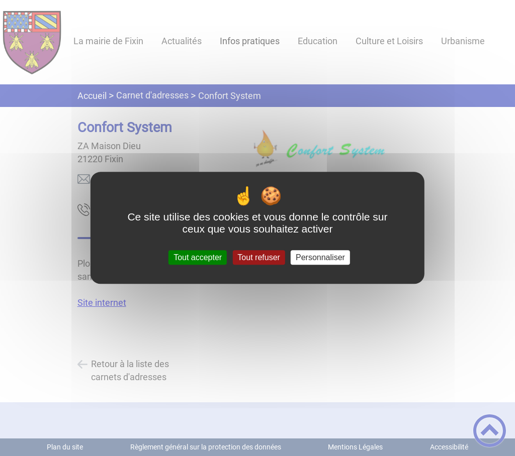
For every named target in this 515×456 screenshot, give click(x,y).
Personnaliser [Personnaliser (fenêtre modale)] (320, 257)
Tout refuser (258, 257)
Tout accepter (198, 257)
